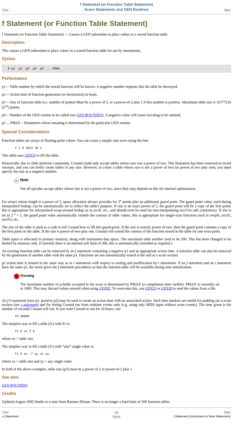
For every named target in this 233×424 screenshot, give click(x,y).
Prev (6, 9)
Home (117, 419)
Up (117, 415)
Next (227, 9)
